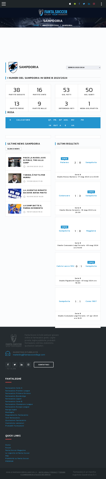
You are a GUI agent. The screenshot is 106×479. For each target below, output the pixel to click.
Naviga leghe (11, 409)
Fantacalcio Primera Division (18, 393)
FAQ (7, 456)
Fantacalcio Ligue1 (13, 398)
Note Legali (44, 472)
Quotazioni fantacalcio (15, 420)
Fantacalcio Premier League (17, 390)
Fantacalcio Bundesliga (15, 396)
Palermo (64, 162)
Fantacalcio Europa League (17, 407)
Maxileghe (9, 412)
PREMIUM (9, 461)
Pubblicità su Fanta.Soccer (17, 458)
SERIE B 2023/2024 (50, 25)
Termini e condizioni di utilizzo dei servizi (43, 473)
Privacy (54, 472)
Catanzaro (64, 195)
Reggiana (91, 230)
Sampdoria (91, 162)
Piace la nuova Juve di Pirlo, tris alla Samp (34, 160)
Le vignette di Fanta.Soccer (17, 453)
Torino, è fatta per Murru (34, 176)
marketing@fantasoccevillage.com (29, 355)
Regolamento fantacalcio (16, 415)
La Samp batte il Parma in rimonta (33, 207)
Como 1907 (91, 301)
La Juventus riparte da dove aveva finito (35, 191)
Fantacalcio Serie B (13, 401)
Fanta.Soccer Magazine (15, 450)
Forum (8, 447)
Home (36, 25)
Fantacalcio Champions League (19, 404)
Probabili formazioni (14, 426)
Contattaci (43, 364)
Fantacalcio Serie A (13, 388)
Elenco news (13, 149)
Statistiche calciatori (14, 423)
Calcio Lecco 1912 (65, 266)
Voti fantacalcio (12, 418)
